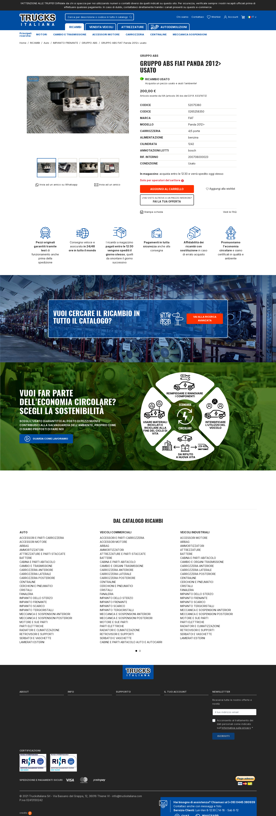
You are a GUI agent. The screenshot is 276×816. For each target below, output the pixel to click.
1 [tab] (136, 651)
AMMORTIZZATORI (31, 549)
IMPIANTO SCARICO (32, 606)
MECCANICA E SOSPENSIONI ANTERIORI (45, 614)
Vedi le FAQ (230, 211)
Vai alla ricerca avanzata (204, 318)
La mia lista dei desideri (178, 720)
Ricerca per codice (127, 700)
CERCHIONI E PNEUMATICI (36, 586)
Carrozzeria (135, 34)
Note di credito (173, 710)
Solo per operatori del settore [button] (162, 180)
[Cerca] (99, 17)
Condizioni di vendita (80, 710)
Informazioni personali (177, 700)
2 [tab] (140, 651)
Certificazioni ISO (30, 705)
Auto (24, 532)
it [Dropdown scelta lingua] (252, 16)
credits (26, 812)
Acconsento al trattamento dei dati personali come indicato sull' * (235, 724)
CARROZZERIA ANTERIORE (36, 570)
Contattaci (197, 16)
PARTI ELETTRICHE (32, 626)
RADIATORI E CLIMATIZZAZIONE (39, 630)
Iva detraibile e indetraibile (131, 720)
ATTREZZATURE (190, 549)
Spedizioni (74, 700)
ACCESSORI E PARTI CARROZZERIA (42, 537)
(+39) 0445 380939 (241, 802)
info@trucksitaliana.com (127, 796)
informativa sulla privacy (236, 727)
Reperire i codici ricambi (130, 705)
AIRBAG (24, 545)
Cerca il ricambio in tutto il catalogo (89, 720)
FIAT (191, 118)
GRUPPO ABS (149, 55)
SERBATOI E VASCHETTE (35, 638)
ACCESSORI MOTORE (33, 541)
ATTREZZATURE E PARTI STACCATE (42, 553)
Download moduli (126, 710)
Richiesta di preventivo (129, 715)
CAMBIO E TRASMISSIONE (36, 565)
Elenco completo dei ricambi (85, 730)
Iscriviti (223, 735)
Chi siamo (182, 16)
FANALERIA (26, 594)
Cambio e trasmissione (69, 34)
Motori (41, 34)
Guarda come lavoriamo (46, 439)
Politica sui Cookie (79, 715)
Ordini (167, 705)
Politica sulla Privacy (80, 705)
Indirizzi (168, 715)
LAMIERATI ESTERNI (32, 642)
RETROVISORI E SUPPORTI (37, 634)
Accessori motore (106, 34)
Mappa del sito (76, 725)
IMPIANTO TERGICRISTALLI (36, 610)
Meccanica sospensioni (190, 34)
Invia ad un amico (107, 184)
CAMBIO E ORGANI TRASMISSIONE (121, 565)
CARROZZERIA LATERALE (35, 574)
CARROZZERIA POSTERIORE (37, 578)
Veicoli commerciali (115, 532)
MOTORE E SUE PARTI (34, 622)
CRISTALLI (26, 590)
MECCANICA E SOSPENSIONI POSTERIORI (46, 618)
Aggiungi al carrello (167, 189)
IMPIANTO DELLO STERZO (36, 598)
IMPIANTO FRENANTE (33, 602)
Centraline (158, 34)
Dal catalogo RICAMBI (138, 521)
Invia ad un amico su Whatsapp (56, 185)
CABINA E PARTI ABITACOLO (37, 561)
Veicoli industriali (194, 532)
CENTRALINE (28, 582)
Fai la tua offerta (167, 199)
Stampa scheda (151, 212)
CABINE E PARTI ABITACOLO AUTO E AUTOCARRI (131, 642)
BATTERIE (26, 557)
